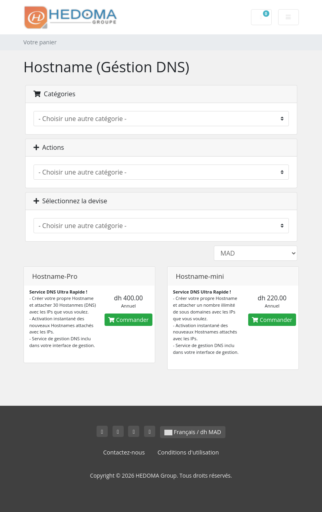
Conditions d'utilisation (188, 452)
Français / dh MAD (192, 432)
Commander (128, 319)
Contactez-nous (123, 452)
